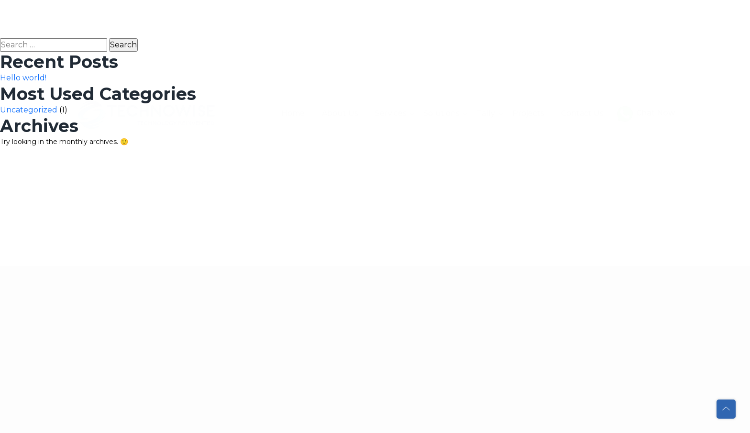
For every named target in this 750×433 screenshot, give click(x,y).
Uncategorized (28, 109)
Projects (528, 22)
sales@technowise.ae (151, 363)
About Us (340, 22)
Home (293, 22)
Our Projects (276, 308)
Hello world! (23, 77)
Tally (485, 22)
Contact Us (582, 22)
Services (390, 22)
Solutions (441, 22)
